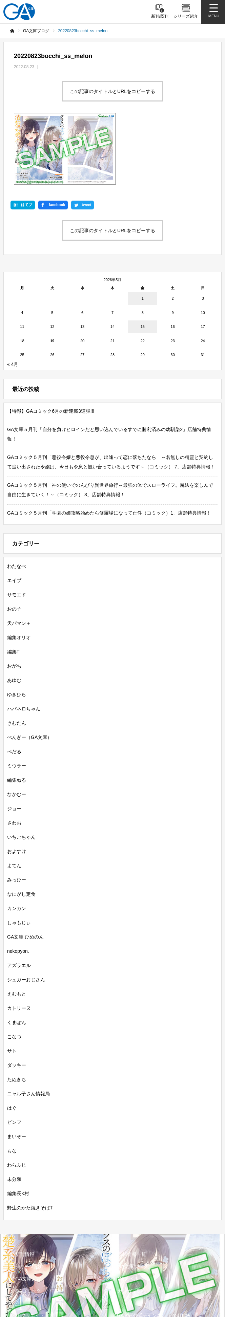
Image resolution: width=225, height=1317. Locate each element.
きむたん (16, 660)
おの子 (14, 546)
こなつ (14, 973)
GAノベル (128, 1215)
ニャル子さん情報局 (28, 1030)
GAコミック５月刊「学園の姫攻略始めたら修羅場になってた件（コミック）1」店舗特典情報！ (109, 449)
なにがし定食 (21, 831)
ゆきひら (16, 631)
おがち (14, 603)
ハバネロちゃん (23, 645)
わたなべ (16, 503)
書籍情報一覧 (132, 1191)
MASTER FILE (132, 1263)
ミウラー (16, 702)
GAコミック (28, 1227)
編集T (13, 588)
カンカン (16, 845)
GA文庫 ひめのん (25, 873)
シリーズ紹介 (29, 1203)
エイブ (14, 517)
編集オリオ (19, 574)
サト (12, 987)
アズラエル (19, 902)
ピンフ (14, 1059)
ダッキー (16, 1002)
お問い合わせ (131, 1284)
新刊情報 (24, 1191)
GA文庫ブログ (133, 1203)
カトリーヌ (19, 945)
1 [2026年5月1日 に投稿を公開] (143, 235)
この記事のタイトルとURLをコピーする (112, 91)
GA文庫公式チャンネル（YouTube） (156, 1252)
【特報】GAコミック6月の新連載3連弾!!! (50, 348)
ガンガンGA (130, 1227)
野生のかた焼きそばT (30, 1144)
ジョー (14, 745)
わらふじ (16, 1102)
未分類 (14, 1116)
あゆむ (14, 617)
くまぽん (16, 959)
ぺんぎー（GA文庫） (29, 674)
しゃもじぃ (19, 859)
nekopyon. (18, 888)
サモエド (16, 531)
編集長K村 (18, 1130)
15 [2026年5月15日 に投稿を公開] (143, 263)
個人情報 (24, 1284)
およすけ (16, 788)
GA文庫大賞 (28, 1215)
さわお (14, 759)
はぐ (12, 1044)
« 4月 (12, 301)
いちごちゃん (21, 774)
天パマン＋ (19, 560)
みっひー (16, 816)
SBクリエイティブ (34, 1252)
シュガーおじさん (26, 916)
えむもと (16, 930)
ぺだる (14, 688)
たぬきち (16, 1016)
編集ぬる (16, 717)
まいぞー (16, 1073)
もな (12, 1087)
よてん (14, 802)
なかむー (16, 731)
